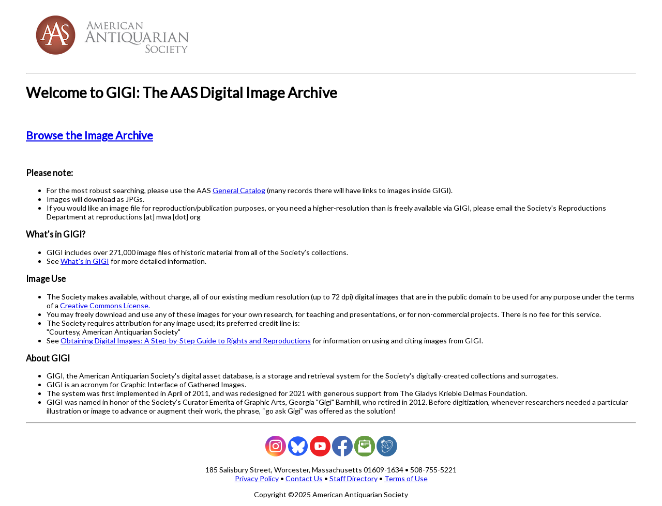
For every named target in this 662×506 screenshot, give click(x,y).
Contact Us (304, 478)
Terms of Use (406, 478)
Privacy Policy (257, 478)
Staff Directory (353, 478)
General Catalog (239, 190)
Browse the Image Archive (89, 135)
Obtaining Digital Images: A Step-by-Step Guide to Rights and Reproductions (186, 340)
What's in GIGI (85, 261)
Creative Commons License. (105, 305)
